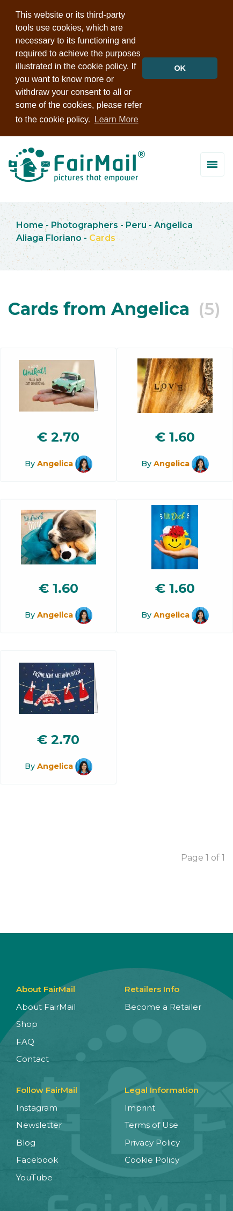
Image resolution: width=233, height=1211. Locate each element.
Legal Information (162, 1088)
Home (29, 223)
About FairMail (46, 1005)
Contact (32, 1057)
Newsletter (39, 1123)
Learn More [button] (116, 119)
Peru (136, 223)
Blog (25, 1140)
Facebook (37, 1158)
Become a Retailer (163, 1005)
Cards (102, 236)
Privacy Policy (152, 1140)
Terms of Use (151, 1123)
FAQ (25, 1039)
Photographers (84, 223)
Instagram (36, 1105)
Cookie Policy (152, 1158)
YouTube (34, 1175)
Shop (27, 1022)
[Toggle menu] (212, 163)
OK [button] (180, 68)
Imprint (140, 1105)
